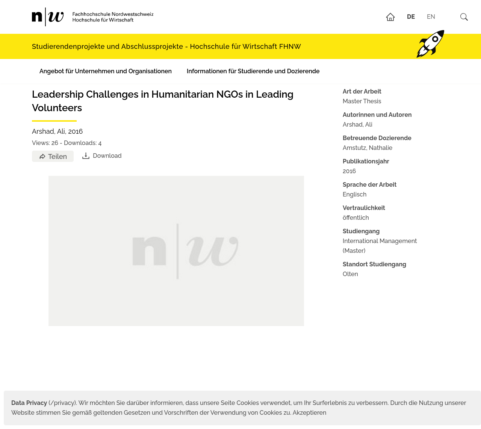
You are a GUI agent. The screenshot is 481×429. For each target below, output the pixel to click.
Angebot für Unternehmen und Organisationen (105, 71)
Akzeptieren (310, 412)
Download (101, 155)
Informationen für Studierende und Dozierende (253, 71)
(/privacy (42, 402)
